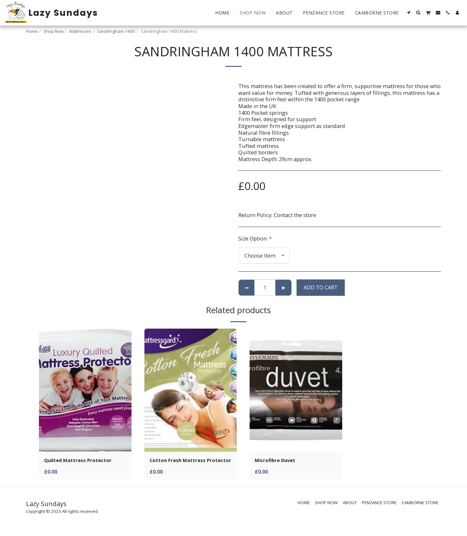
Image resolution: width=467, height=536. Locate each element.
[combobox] (264, 256)
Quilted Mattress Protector (80, 460)
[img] (85, 390)
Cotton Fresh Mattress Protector (180, 464)
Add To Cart (321, 287)
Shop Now (53, 31)
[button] (408, 12)
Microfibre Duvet (277, 460)
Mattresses (80, 31)
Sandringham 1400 (116, 31)
